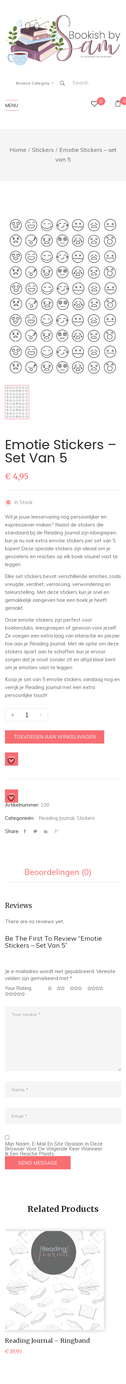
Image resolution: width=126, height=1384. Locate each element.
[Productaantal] (26, 715)
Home (18, 150)
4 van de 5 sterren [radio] (96, 988)
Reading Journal (56, 818)
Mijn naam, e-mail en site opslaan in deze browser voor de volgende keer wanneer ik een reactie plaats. (54, 1148)
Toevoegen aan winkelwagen (55, 737)
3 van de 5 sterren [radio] (76, 988)
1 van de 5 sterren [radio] (50, 988)
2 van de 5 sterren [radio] (61, 988)
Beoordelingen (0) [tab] (58, 872)
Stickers (43, 150)
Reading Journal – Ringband (47, 1340)
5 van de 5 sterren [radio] (15, 994)
